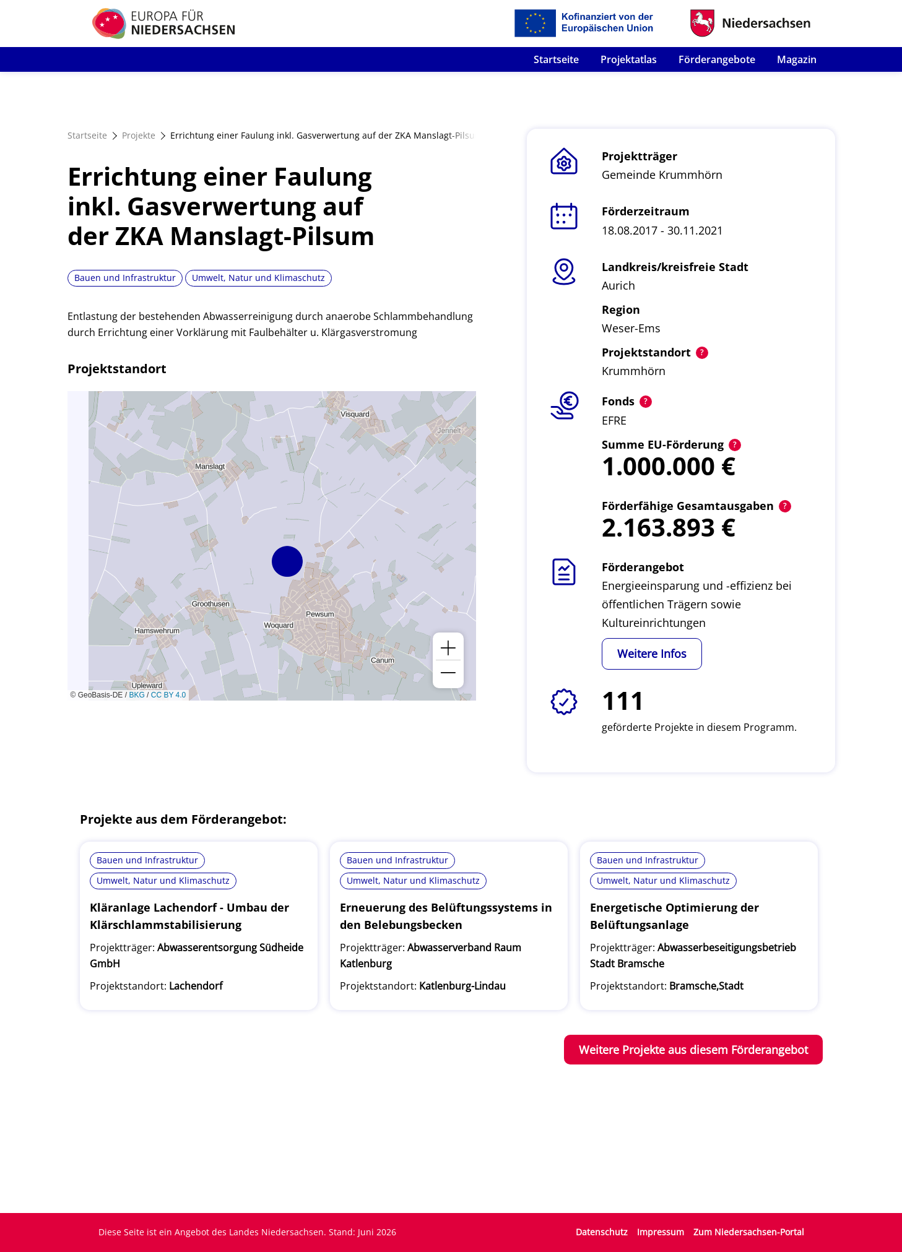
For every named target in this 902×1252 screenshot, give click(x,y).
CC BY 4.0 (168, 695)
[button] (287, 561)
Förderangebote (717, 59)
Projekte (138, 135)
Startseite (556, 59)
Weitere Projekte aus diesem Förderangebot (693, 1049)
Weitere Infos (652, 653)
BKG (136, 695)
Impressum (660, 1232)
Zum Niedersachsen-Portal (748, 1232)
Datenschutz (602, 1232)
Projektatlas (629, 59)
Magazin (797, 59)
